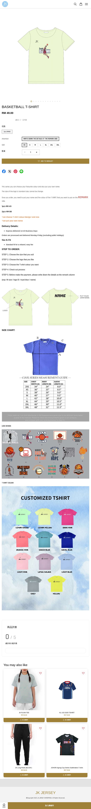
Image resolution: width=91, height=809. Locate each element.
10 (52, 101)
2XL (51, 145)
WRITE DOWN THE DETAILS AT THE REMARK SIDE (40, 139)
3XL (58, 145)
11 (55, 101)
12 (57, 101)
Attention (5, 139)
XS (24, 145)
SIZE (3, 145)
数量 (3, 151)
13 (59, 101)
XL (46, 145)
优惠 (3, 126)
